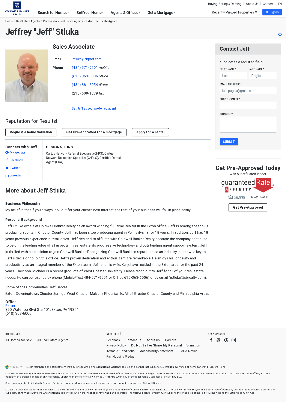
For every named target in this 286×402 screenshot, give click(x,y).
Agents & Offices (126, 12)
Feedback (113, 340)
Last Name (256, 69)
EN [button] (280, 4)
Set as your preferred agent (94, 108)
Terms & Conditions (121, 351)
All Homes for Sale (18, 340)
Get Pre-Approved (248, 207)
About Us (252, 3)
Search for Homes (54, 12)
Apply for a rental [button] (150, 132)
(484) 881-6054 (85, 85)
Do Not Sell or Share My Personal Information (165, 345)
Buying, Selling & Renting (224, 3)
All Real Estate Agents (52, 340)
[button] (272, 12)
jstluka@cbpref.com (86, 59)
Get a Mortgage (162, 12)
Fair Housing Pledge (120, 356)
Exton (10, 306)
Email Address (230, 84)
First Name (228, 69)
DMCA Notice (188, 351)
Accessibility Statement (156, 351)
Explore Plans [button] (217, 367)
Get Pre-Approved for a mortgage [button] (94, 132)
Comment (226, 114)
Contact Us (133, 340)
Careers (268, 3)
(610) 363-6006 (85, 76)
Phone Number (230, 99)
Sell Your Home (90, 12)
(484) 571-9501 (85, 67)
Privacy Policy (116, 345)
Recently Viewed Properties (234, 12)
